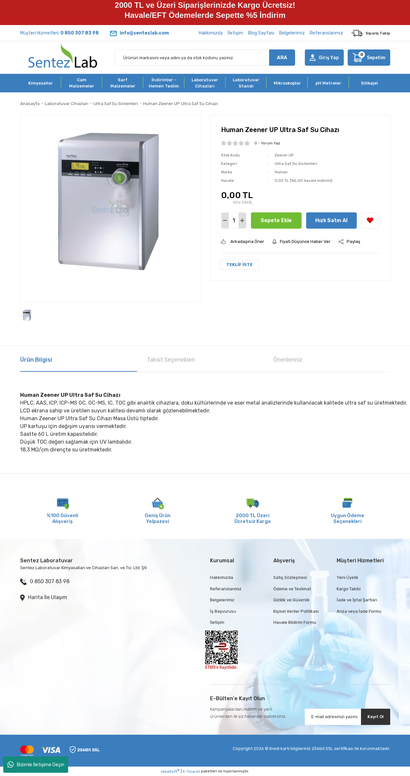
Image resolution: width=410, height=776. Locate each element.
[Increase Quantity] (242, 220)
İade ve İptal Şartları (357, 599)
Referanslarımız (326, 33)
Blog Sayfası (261, 33)
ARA (282, 57)
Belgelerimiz (292, 33)
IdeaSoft (170, 771)
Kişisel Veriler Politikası (296, 611)
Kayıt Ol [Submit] (375, 716)
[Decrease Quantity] (225, 220)
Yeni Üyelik (347, 577)
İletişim (235, 33)
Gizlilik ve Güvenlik (291, 599)
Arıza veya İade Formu (359, 611)
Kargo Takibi (349, 588)
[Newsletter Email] (347, 717)
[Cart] (369, 57)
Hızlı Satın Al (331, 220)
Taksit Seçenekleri (171, 359)
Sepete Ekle (276, 220)
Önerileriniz (288, 359)
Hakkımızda (211, 33)
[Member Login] (324, 57)
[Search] (205, 57)
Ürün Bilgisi (36, 359)
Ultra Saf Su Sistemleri (296, 163)
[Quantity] (234, 220)
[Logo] (63, 57)
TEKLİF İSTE (239, 264)
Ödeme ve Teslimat (292, 588)
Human (281, 172)
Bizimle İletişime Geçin (35, 764)
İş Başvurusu (223, 611)
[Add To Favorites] (370, 220)
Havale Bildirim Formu (294, 622)
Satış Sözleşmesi (290, 577)
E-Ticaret (191, 771)
